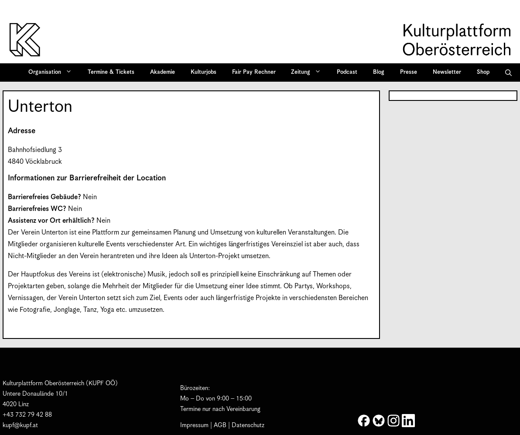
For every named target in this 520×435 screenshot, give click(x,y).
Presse (408, 72)
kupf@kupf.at (20, 425)
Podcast (347, 72)
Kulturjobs (203, 72)
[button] (508, 72)
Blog (378, 72)
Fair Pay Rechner (254, 72)
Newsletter (447, 72)
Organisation (53, 72)
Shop (483, 72)
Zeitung (309, 72)
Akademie (162, 72)
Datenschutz (248, 425)
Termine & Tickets (111, 72)
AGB (220, 425)
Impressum (194, 425)
